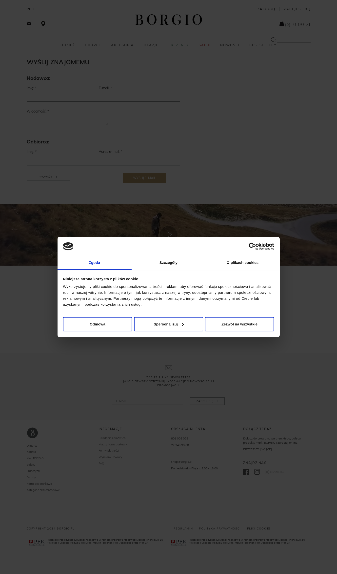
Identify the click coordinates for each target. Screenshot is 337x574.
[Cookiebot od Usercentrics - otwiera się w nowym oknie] (252, 246)
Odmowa (97, 324)
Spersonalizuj (169, 324)
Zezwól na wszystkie (239, 324)
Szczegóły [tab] (168, 262)
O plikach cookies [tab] (242, 262)
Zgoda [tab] (94, 262)
